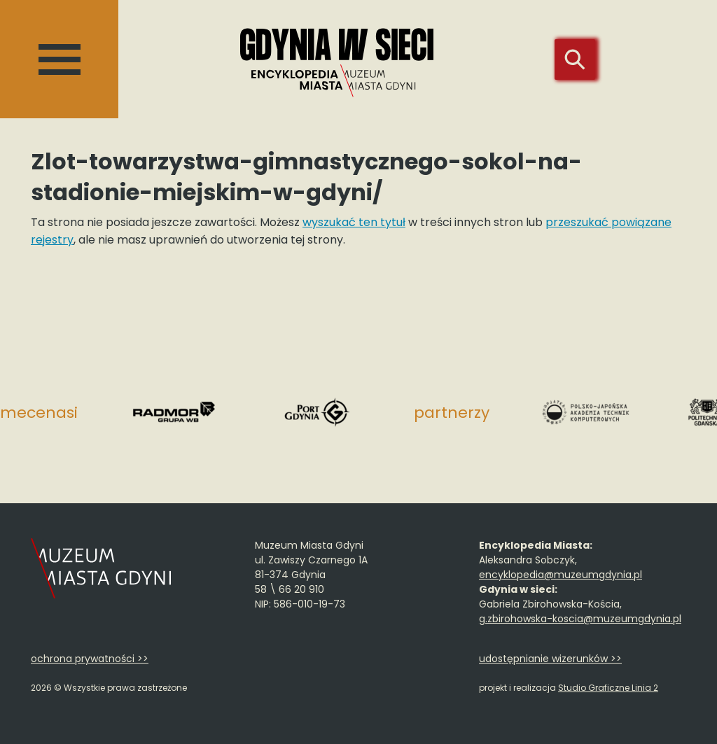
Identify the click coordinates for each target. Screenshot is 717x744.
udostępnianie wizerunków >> (550, 659)
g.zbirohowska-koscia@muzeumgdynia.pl (580, 619)
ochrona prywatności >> (89, 659)
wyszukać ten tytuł (353, 222)
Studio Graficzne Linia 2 (608, 688)
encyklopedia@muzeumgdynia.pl (560, 575)
